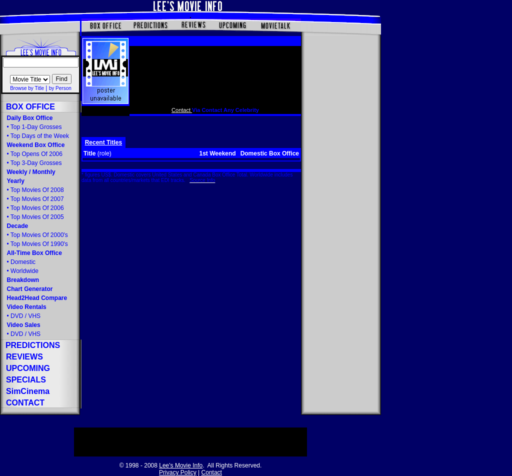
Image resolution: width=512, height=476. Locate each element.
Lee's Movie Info (180, 465)
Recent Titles (103, 142)
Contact (182, 110)
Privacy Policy (177, 472)
